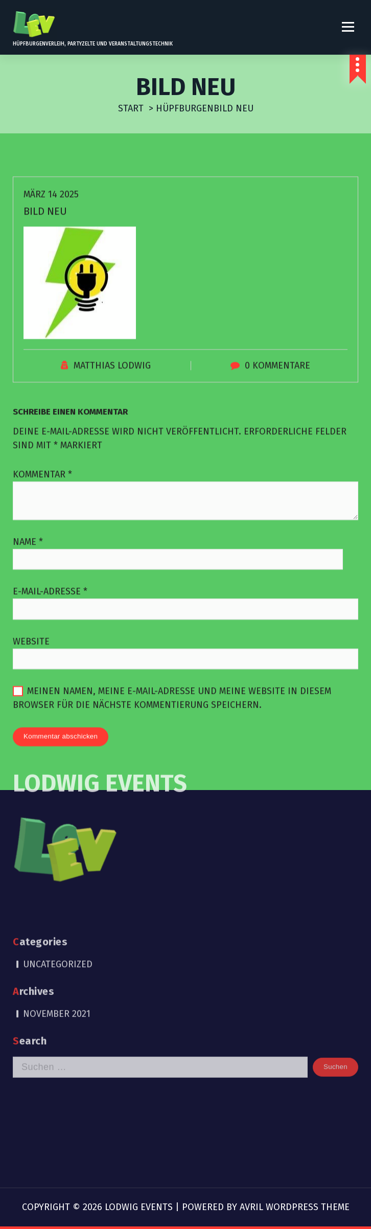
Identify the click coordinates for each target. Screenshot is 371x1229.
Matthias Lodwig (112, 389)
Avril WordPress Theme (295, 1207)
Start (131, 108)
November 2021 (56, 921)
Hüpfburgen (185, 108)
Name (28, 565)
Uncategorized (57, 872)
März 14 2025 (51, 218)
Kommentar (42, 498)
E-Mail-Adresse (50, 615)
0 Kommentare (277, 389)
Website (31, 665)
